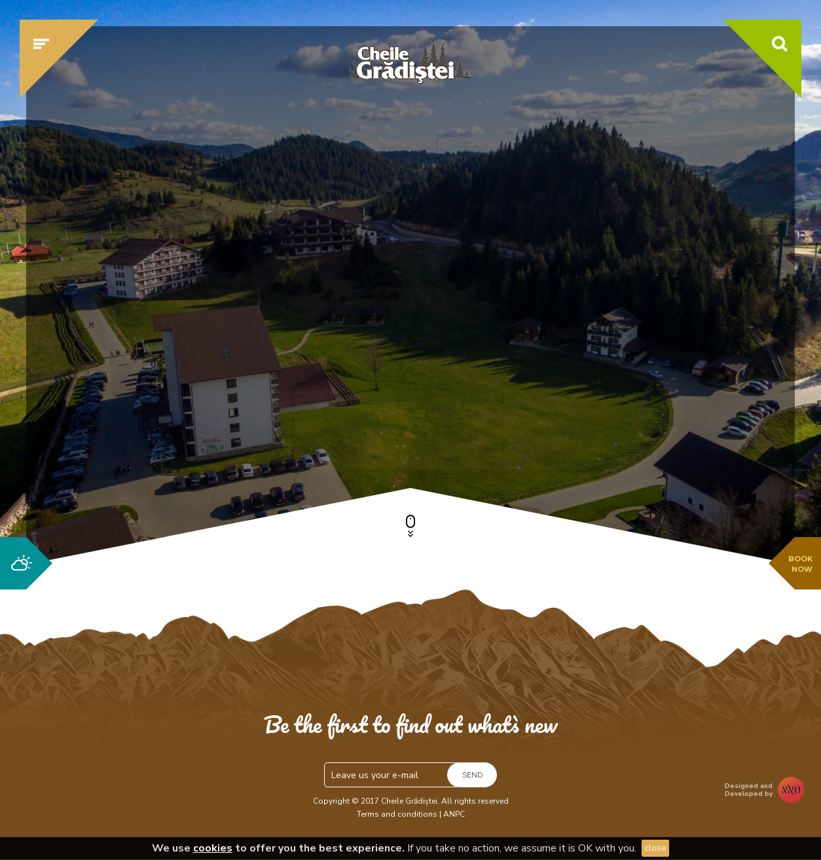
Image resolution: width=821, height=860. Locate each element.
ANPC (454, 814)
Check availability (649, 430)
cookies (212, 848)
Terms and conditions (397, 814)
